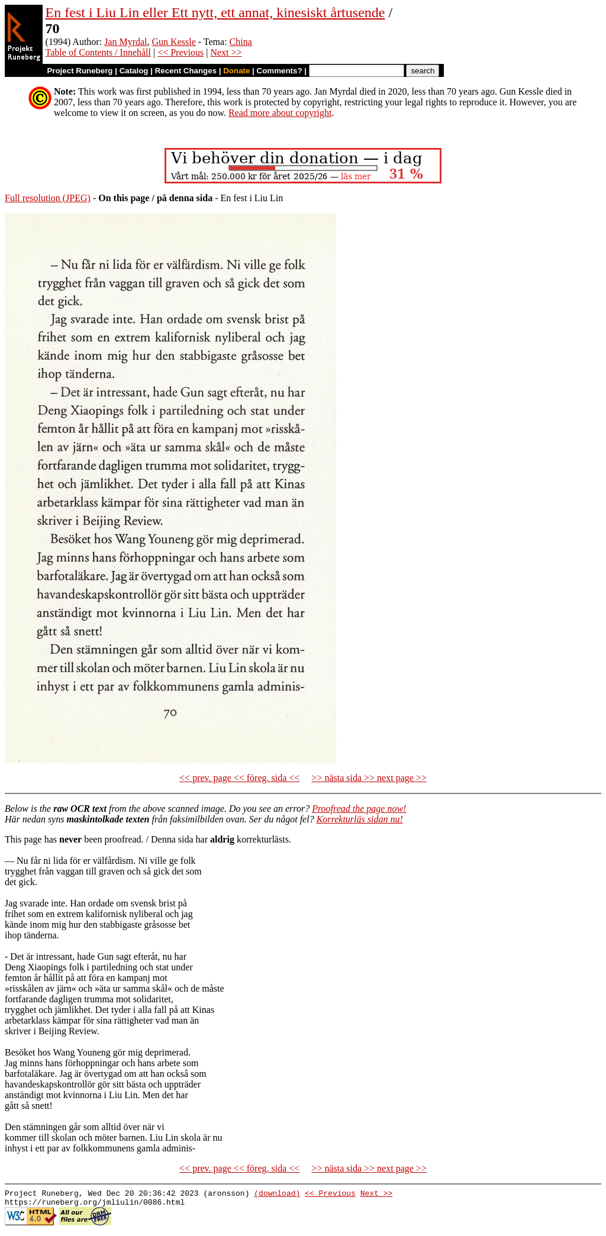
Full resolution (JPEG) (48, 198)
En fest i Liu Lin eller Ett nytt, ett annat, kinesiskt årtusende (215, 12)
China (241, 42)
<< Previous (180, 52)
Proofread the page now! (359, 808)
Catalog (134, 70)
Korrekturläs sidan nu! (360, 819)
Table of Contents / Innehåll (98, 52)
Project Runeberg (79, 70)
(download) (277, 1194)
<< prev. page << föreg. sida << (239, 778)
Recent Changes (186, 70)
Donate (236, 70)
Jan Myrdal (125, 42)
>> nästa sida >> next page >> (369, 778)
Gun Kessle (174, 42)
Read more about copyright (280, 113)
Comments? (279, 70)
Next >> (225, 52)
